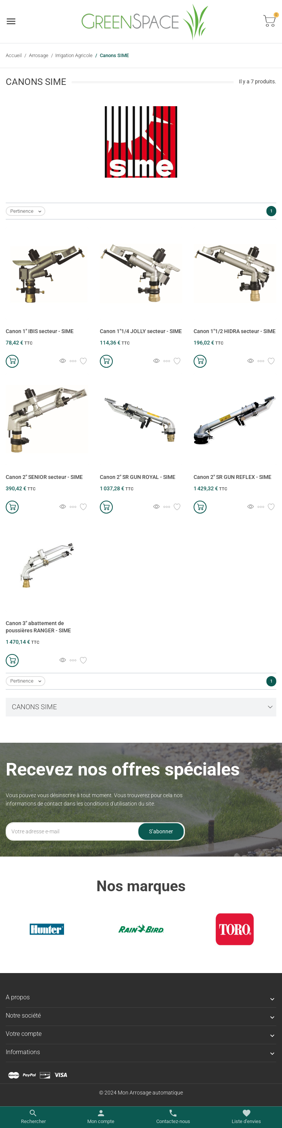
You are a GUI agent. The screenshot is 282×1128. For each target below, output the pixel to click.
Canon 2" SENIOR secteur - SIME (44, 477)
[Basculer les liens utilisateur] (100, 1117)
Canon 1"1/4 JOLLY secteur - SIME (141, 331)
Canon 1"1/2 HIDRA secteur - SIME (235, 331)
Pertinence (27, 211)
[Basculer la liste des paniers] (269, 21)
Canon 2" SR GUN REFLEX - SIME (232, 477)
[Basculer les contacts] (173, 1117)
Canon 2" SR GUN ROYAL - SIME (137, 477)
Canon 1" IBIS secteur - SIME (40, 331)
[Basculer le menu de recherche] (33, 1117)
